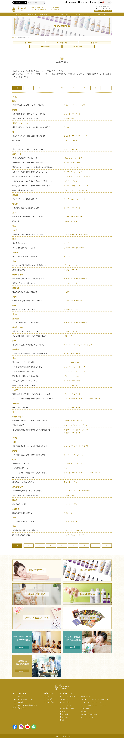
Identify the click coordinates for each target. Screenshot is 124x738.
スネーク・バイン (70, 149)
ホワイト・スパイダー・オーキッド (77, 176)
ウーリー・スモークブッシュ (74, 455)
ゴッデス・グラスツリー (73, 217)
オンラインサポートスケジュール (91, 702)
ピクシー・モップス (71, 376)
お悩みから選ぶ (45, 46)
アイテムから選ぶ (62, 43)
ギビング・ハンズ (70, 522)
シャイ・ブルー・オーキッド (74, 199)
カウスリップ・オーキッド (74, 433)
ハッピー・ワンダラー (72, 270)
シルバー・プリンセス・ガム (74, 105)
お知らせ (62, 711)
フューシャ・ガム (70, 482)
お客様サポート (85, 696)
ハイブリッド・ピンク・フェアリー (77, 430)
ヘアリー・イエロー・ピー (74, 181)
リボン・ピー (69, 468)
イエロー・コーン (70, 331)
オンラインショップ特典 (61, 14)
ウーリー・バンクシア (72, 407)
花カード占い (64, 717)
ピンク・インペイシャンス (74, 163)
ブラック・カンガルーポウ (74, 248)
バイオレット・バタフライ (74, 158)
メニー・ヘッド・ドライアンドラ (76, 186)
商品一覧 (19, 14)
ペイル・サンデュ (70, 140)
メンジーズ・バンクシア (73, 463)
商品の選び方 (32, 14)
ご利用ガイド (64, 699)
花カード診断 (64, 714)
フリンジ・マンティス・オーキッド (77, 136)
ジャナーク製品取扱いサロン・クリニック (94, 705)
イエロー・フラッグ (71, 309)
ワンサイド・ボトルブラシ (74, 530)
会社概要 (83, 711)
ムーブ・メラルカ (70, 243)
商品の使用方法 (44, 14)
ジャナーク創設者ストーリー (21, 702)
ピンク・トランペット (72, 353)
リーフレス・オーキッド (73, 167)
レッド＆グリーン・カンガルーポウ (77, 491)
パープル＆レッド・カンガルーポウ (77, 234)
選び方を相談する (79, 46)
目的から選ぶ (95, 43)
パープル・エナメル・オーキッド (76, 279)
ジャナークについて (104, 14)
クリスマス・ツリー (71, 283)
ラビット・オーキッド (72, 114)
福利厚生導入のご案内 (19, 708)
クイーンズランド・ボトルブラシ (76, 446)
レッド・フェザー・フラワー (74, 371)
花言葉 (62, 720)
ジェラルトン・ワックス (73, 421)
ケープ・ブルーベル (71, 362)
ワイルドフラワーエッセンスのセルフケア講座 (95, 699)
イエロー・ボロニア (71, 118)
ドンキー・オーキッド (72, 208)
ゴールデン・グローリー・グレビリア (78, 345)
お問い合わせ (85, 708)
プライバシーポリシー (87, 717)
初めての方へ (29, 43)
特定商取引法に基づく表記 (89, 714)
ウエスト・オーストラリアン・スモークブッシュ (82, 399)
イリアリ (67, 256)
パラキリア (68, 336)
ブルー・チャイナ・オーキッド (75, 190)
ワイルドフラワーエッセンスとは (83, 14)
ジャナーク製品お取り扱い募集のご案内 (24, 705)
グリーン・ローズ (70, 385)
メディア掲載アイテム (67, 708)
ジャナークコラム (65, 705)
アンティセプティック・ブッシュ (76, 425)
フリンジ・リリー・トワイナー (75, 367)
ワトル (66, 127)
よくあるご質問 (65, 702)
